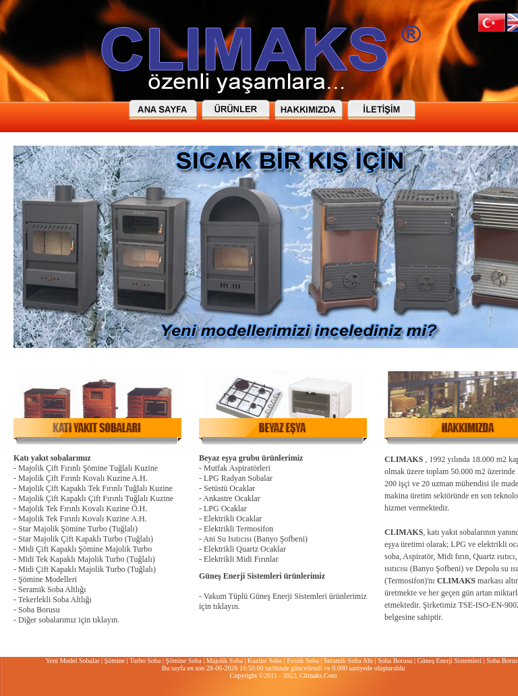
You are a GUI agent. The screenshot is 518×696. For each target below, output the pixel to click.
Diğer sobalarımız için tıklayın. (68, 620)
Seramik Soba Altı (348, 660)
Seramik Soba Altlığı (52, 589)
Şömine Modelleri (47, 579)
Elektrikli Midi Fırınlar (241, 559)
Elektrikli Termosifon (238, 528)
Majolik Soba (224, 660)
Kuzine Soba (265, 660)
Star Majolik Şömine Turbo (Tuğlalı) (78, 528)
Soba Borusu (39, 609)
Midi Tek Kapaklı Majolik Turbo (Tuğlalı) (86, 559)
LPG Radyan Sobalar (238, 478)
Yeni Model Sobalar (72, 660)
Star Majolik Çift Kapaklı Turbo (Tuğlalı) (85, 539)
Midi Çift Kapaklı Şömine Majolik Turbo (85, 549)
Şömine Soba (184, 660)
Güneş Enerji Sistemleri (450, 660)
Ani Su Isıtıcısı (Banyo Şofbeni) (255, 539)
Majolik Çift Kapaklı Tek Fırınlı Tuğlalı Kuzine (95, 488)
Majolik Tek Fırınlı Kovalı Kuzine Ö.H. (82, 508)
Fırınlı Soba (303, 660)
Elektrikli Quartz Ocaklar (245, 549)
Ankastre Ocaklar (231, 498)
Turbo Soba (145, 660)
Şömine (115, 660)
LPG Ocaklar (225, 508)
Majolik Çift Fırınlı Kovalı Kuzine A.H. (83, 478)
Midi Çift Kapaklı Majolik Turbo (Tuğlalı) (87, 569)
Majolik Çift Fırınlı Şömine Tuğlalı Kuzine (88, 468)
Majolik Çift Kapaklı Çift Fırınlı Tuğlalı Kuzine (95, 498)
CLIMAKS (403, 459)
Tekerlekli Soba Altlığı (55, 599)
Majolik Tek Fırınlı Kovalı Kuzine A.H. (82, 518)
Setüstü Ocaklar (229, 488)
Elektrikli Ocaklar (233, 518)
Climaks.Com (318, 675)
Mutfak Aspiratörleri (237, 468)
